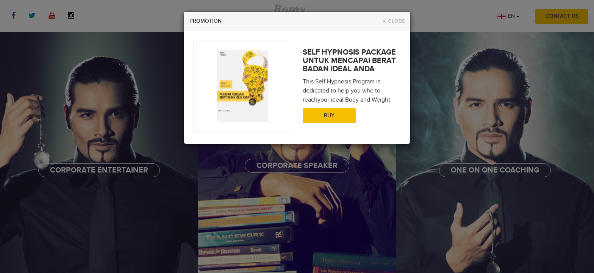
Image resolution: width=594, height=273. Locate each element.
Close (393, 21)
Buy (329, 115)
